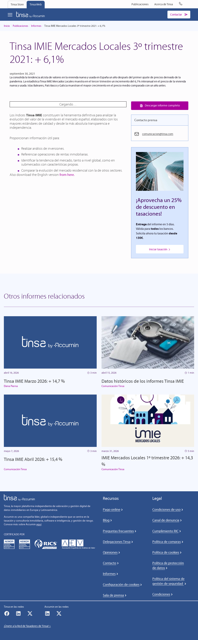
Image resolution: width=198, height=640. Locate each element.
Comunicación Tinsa (113, 386)
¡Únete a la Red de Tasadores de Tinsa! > (27, 626)
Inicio (7, 25)
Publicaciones (20, 25)
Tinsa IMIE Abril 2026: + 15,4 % (33, 459)
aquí (38, 524)
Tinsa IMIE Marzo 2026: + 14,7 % (34, 381)
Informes (36, 25)
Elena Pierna (11, 386)
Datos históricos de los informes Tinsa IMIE (143, 381)
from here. (67, 175)
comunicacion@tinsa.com (157, 134)
